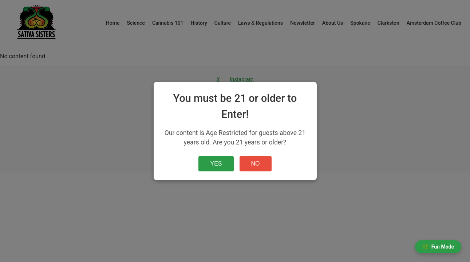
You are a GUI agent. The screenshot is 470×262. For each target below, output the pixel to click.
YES (216, 163)
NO (255, 163)
